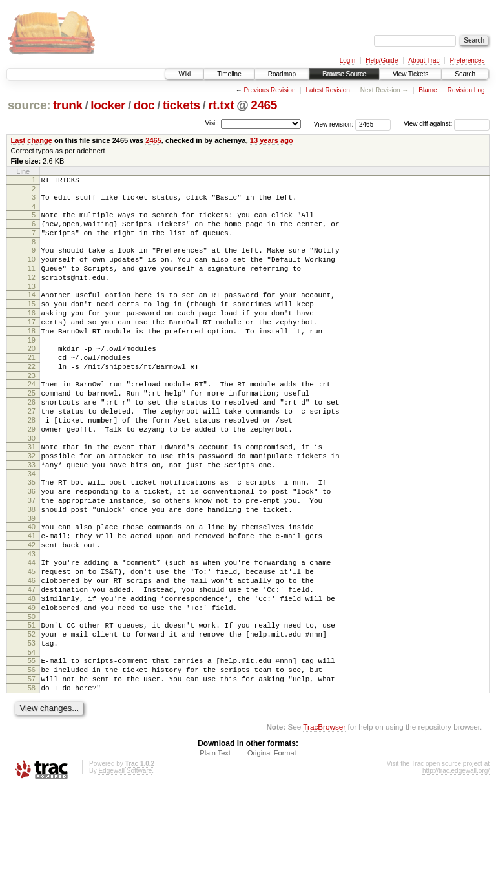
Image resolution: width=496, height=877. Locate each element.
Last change (31, 140)
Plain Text (215, 842)
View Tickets (410, 74)
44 (32, 626)
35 (32, 532)
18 (32, 356)
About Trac (423, 60)
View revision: (334, 123)
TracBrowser (324, 816)
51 (32, 700)
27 (32, 450)
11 (32, 282)
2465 (264, 105)
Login (347, 60)
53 (32, 722)
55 (32, 742)
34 (32, 524)
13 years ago (271, 140)
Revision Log (466, 90)
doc (144, 105)
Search (465, 74)
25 (32, 428)
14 (32, 312)
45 (32, 637)
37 (32, 554)
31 (32, 491)
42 (32, 607)
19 (32, 367)
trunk (68, 105)
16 (32, 334)
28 (32, 461)
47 (32, 659)
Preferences (467, 60)
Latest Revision (327, 90)
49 (32, 681)
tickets (181, 105)
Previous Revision (269, 90)
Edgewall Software (125, 859)
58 (32, 775)
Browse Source (344, 74)
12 (32, 293)
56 (32, 753)
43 (32, 618)
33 (32, 513)
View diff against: (447, 123)
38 (32, 565)
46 (32, 648)
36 (32, 543)
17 (32, 345)
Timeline (229, 74)
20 (32, 375)
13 (32, 304)
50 (32, 692)
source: (29, 105)
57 (32, 764)
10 (32, 271)
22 (32, 397)
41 (32, 596)
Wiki (184, 74)
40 (32, 585)
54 (32, 733)
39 (32, 576)
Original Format (271, 842)
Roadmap (282, 74)
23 (32, 408)
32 (32, 502)
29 (32, 472)
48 (32, 670)
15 (32, 323)
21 (32, 386)
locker (107, 105)
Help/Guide (382, 60)
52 (32, 711)
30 (32, 483)
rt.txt (221, 105)
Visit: (212, 123)
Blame (427, 90)
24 (32, 417)
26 (32, 439)
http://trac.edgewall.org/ (456, 859)
